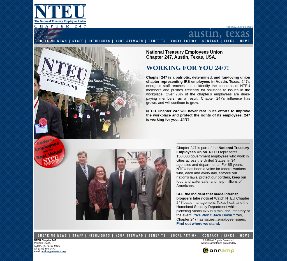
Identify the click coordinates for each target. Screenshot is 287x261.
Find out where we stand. (198, 223)
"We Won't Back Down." (214, 215)
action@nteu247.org (53, 251)
